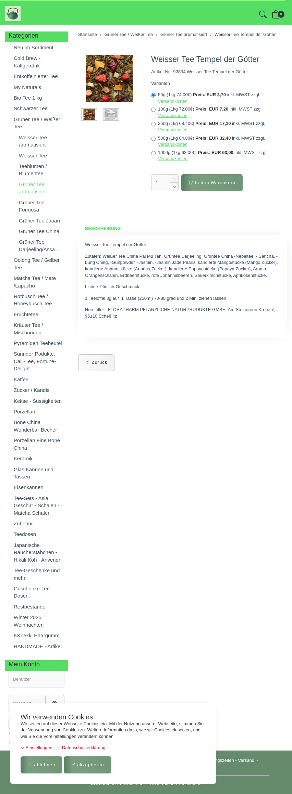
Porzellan (24, 411)
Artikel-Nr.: (161, 71)
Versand (246, 760)
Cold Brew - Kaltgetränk (27, 61)
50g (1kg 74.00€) (205, 98)
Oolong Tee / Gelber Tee (37, 263)
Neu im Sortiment (33, 47)
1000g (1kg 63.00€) (209, 156)
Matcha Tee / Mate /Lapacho (35, 281)
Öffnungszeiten (219, 760)
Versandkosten (172, 101)
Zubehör (23, 523)
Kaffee (21, 379)
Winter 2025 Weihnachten (29, 620)
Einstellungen (36, 747)
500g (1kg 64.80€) (208, 141)
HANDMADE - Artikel (38, 646)
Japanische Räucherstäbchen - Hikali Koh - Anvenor (37, 552)
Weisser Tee (33, 155)
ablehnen (41, 764)
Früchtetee (26, 314)
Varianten (160, 83)
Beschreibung (103, 228)
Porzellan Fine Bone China (37, 443)
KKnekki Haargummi (37, 635)
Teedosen (25, 534)
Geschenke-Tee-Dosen (32, 592)
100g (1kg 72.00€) (207, 112)
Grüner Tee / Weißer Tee (37, 122)
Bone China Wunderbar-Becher (35, 425)
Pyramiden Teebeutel (38, 343)
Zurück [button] (96, 362)
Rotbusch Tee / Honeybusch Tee (33, 299)
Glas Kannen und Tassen (33, 472)
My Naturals (27, 87)
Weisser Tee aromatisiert (33, 141)
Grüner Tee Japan (39, 220)
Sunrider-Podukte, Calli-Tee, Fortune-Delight (35, 361)
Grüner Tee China (39, 231)
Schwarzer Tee (31, 108)
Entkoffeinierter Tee (36, 76)
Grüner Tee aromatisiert (32, 187)
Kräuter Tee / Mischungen (28, 328)
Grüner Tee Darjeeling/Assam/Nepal (41, 245)
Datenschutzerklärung (81, 747)
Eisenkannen (29, 487)
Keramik (23, 458)
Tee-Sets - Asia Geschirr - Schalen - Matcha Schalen (36, 505)
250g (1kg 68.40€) (208, 126)
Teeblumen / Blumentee (33, 169)
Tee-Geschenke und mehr (37, 573)
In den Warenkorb (211, 182)
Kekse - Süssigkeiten (38, 401)
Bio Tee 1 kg (28, 98)
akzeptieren (87, 764)
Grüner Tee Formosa (32, 206)
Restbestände (30, 607)
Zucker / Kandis (31, 390)
